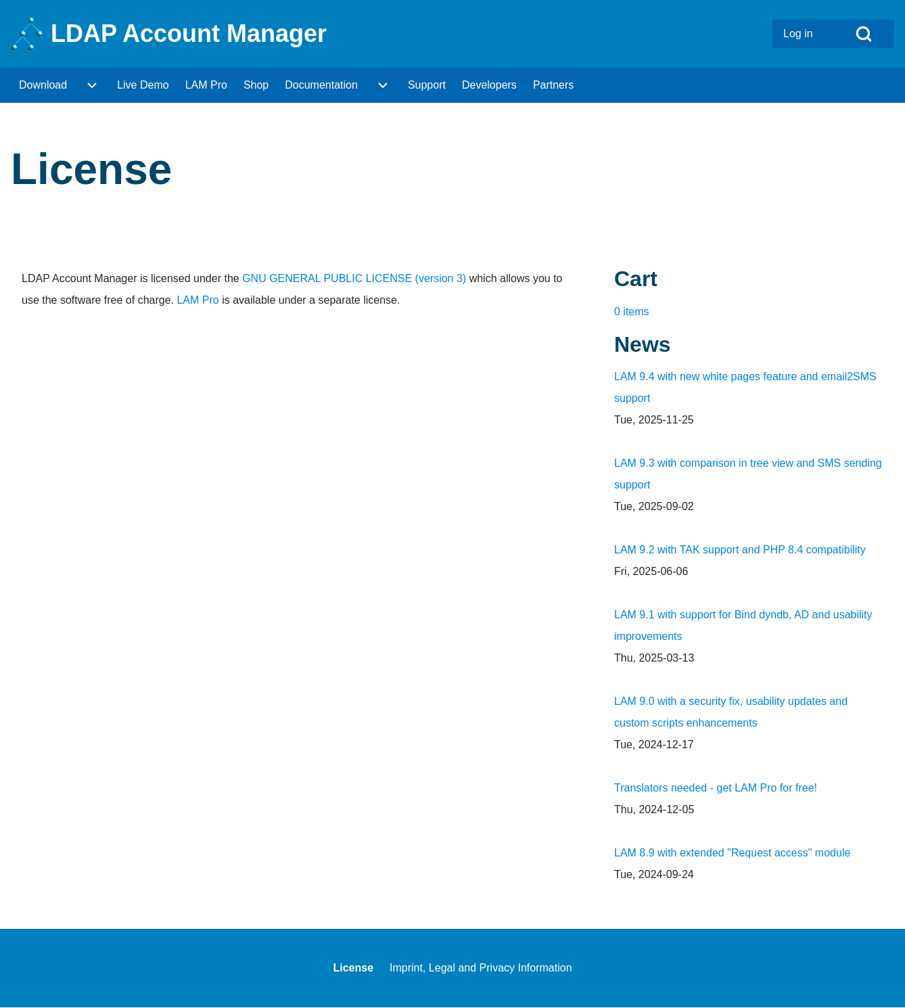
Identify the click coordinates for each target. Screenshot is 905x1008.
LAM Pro (197, 300)
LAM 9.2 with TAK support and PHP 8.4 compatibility (740, 549)
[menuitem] (802, 34)
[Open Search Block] (863, 34)
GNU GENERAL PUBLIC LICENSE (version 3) (354, 278)
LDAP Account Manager (189, 33)
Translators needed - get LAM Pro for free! (715, 788)
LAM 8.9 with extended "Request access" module (732, 852)
